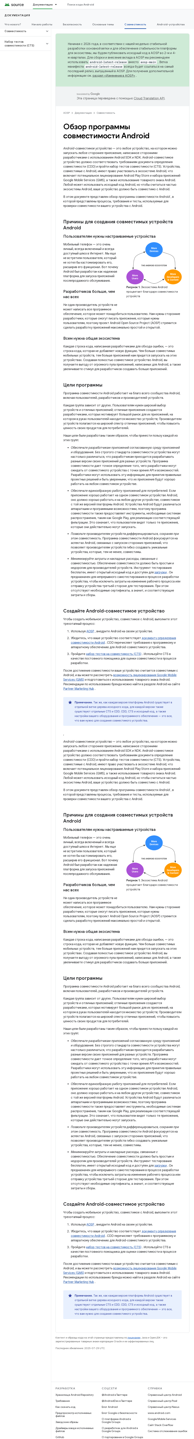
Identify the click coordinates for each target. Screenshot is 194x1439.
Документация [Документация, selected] (42, 4)
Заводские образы (67, 1422)
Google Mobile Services (162, 1419)
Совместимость (106, 112)
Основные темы (103, 24)
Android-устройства (171, 24)
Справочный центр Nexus (163, 1407)
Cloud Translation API (149, 98)
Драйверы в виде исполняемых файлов (75, 1429)
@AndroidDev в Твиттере (117, 1401)
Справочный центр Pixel (162, 1401)
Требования (63, 1401)
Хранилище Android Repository (75, 1394)
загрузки (160, 572)
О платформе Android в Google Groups (116, 1420)
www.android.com (159, 1413)
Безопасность (72, 24)
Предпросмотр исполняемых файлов (74, 1414)
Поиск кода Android (80, 4)
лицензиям (134, 1337)
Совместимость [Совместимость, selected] (135, 24)
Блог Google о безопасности (119, 1413)
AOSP (66, 112)
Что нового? (13, 24)
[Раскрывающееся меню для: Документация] (57, 4)
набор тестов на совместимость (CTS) (113, 654)
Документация (17, 15)
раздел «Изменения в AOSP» (114, 76)
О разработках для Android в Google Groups (120, 1429)
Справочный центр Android (165, 1394)
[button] (22, 31)
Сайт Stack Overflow (160, 1425)
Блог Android (110, 1407)
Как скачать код (66, 1407)
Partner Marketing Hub (78, 689)
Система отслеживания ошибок (167, 1431)
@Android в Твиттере (114, 1394)
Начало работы (42, 24)
